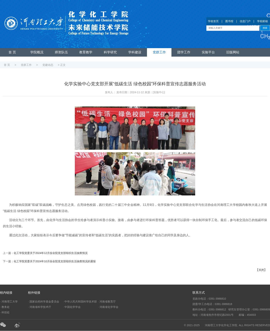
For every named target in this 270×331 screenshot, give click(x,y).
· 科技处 (5, 312)
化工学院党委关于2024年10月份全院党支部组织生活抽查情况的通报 (55, 261)
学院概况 (36, 52)
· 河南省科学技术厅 (39, 306)
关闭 (261, 270)
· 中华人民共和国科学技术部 (80, 301)
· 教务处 (5, 306)
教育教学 (85, 52)
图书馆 (229, 21)
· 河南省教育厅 (107, 301)
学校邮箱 (262, 21)
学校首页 (213, 21)
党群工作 (159, 52)
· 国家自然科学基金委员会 (43, 301)
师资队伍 (61, 52)
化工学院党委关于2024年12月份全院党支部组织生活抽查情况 (51, 253)
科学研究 (110, 52)
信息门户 (245, 21)
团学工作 (183, 52)
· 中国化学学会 (72, 306)
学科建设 (134, 52)
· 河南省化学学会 (108, 306)
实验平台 (208, 52)
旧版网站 (232, 52)
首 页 (12, 52)
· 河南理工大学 (9, 301)
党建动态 (47, 64)
